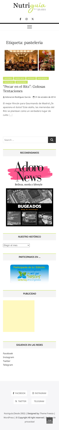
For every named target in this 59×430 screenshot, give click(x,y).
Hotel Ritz (19, 78)
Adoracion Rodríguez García (17, 97)
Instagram (8, 357)
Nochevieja (42, 78)
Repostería (21, 82)
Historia (8, 78)
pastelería (9, 82)
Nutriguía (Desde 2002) (14, 413)
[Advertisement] (18, 316)
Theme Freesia (46, 413)
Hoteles (31, 78)
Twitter (6, 360)
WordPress (9, 417)
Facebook (8, 353)
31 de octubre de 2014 (44, 97)
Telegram (8, 364)
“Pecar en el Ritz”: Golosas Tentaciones (24, 88)
